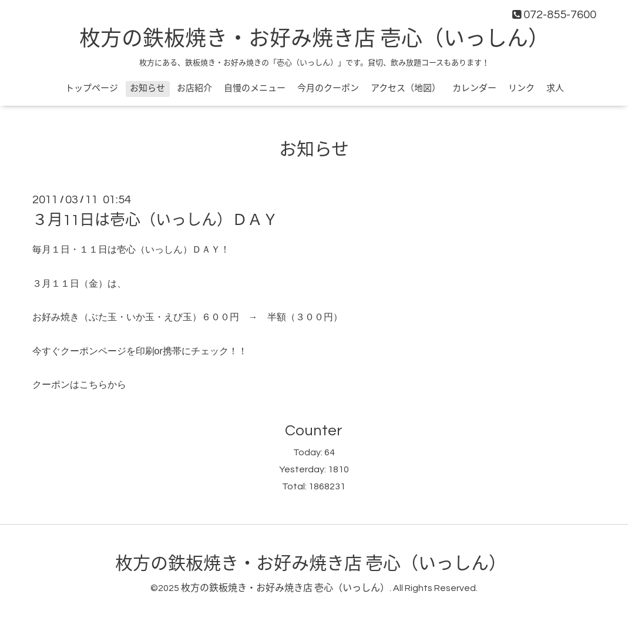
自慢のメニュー (255, 88)
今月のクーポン (328, 88)
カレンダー (474, 88)
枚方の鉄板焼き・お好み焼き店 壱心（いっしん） (314, 39)
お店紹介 (194, 88)
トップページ (91, 88)
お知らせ (147, 88)
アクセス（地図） (406, 88)
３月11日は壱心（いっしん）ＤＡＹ (155, 220)
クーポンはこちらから (80, 384)
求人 (555, 88)
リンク (521, 88)
